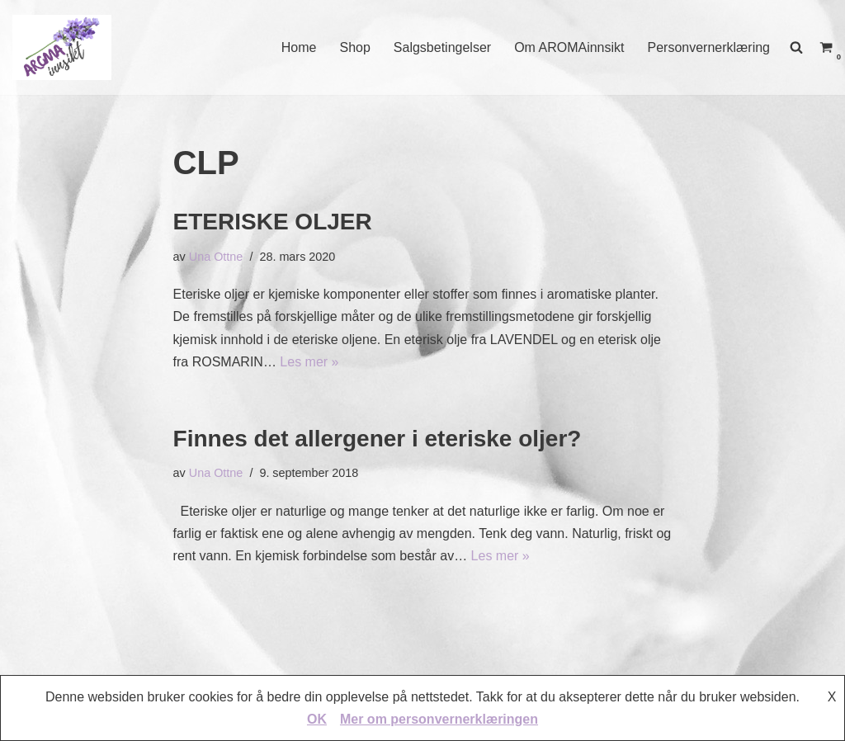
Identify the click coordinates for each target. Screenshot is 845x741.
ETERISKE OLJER (272, 221)
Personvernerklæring (708, 47)
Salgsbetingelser (442, 47)
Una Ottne (216, 256)
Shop (354, 47)
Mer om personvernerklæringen (439, 719)
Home (299, 47)
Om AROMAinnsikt (569, 47)
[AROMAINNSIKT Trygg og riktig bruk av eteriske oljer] (61, 47)
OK (317, 719)
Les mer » (309, 362)
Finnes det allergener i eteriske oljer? (377, 438)
